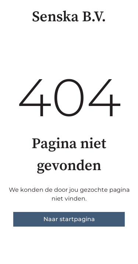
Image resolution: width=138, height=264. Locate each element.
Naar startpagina (69, 219)
